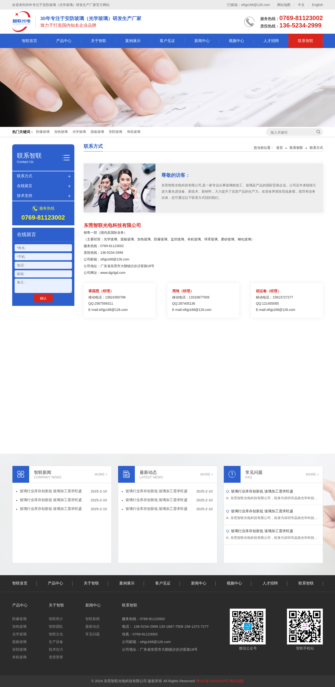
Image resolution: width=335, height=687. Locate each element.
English (317, 4)
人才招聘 (271, 41)
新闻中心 (202, 41)
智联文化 (56, 634)
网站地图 (284, 4)
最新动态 (92, 626)
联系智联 (305, 41)
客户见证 (167, 41)
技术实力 (56, 649)
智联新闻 (92, 619)
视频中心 (236, 41)
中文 (301, 4)
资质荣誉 (56, 657)
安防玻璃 (115, 132)
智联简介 (56, 619)
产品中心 (63, 41)
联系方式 (24, 176)
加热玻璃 (61, 132)
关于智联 (98, 41)
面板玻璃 (97, 132)
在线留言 (24, 186)
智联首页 (29, 41)
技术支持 (24, 196)
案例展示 (133, 41)
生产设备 (56, 642)
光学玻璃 (79, 132)
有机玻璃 (133, 132)
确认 (43, 298)
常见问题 (92, 634)
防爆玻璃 (42, 132)
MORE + (101, 474)
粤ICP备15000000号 (212, 681)
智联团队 (56, 626)
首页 (279, 148)
